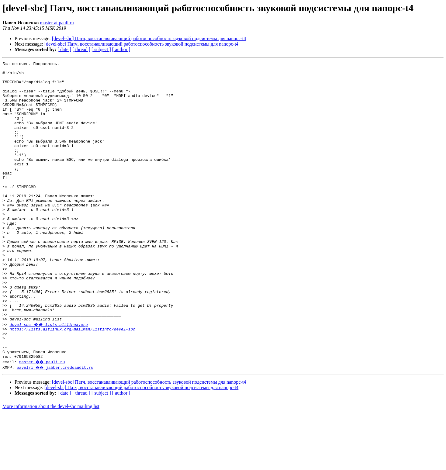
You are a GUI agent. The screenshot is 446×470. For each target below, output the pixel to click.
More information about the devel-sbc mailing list (50, 464)
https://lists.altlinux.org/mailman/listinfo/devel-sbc (72, 382)
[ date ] (64, 49)
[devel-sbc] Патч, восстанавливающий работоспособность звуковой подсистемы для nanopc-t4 (149, 38)
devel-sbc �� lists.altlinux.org (48, 376)
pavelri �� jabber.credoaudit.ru (56, 425)
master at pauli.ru (57, 22)
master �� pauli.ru (43, 420)
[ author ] (121, 49)
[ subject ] (101, 49)
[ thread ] (81, 49)
